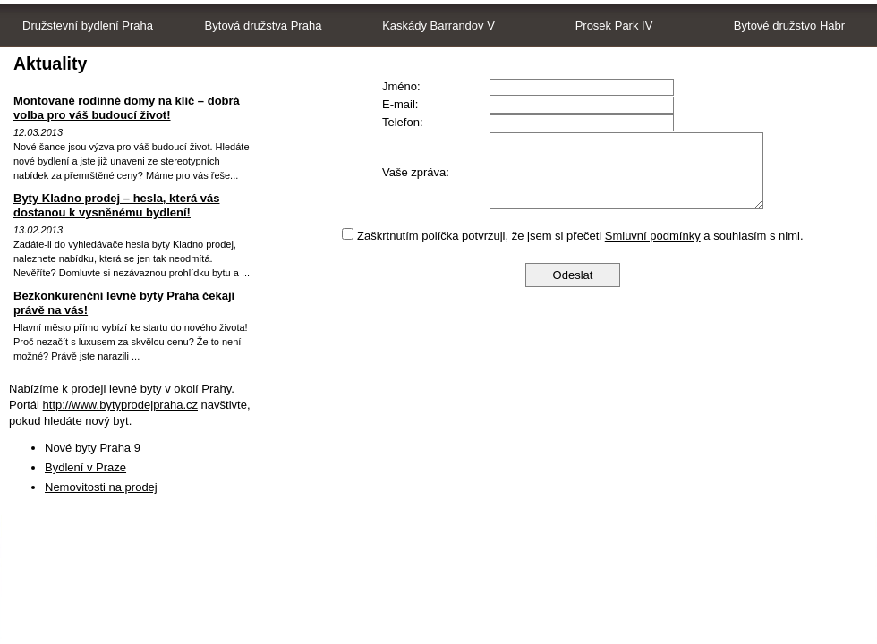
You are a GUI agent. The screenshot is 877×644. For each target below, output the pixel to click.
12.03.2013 (38, 132)
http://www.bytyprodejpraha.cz (120, 404)
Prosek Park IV (614, 25)
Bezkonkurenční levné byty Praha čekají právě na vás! (123, 303)
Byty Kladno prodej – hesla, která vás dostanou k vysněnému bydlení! (116, 205)
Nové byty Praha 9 (92, 447)
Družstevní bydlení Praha (87, 25)
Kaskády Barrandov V (438, 25)
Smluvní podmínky (653, 235)
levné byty (135, 388)
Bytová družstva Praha (263, 25)
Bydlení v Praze (85, 467)
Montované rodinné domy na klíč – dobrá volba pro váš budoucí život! (126, 108)
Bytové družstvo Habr (789, 25)
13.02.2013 (38, 230)
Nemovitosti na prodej (101, 487)
